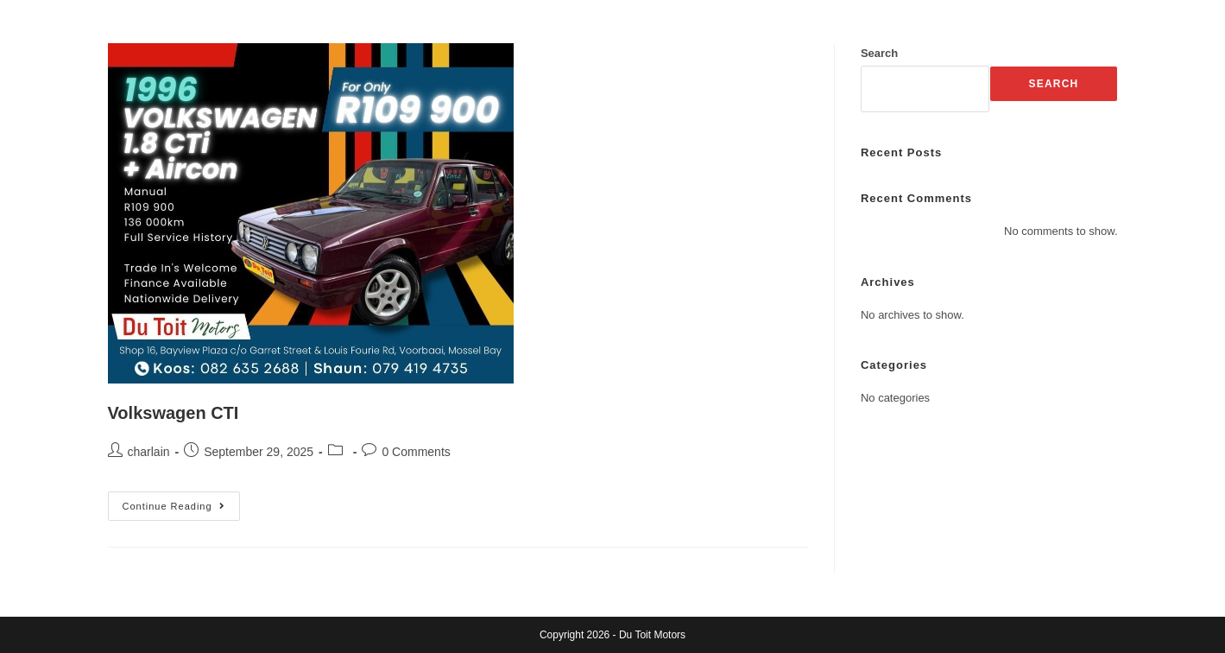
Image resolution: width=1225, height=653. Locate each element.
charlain (149, 452)
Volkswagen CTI (173, 412)
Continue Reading (181, 501)
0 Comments (416, 452)
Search (879, 53)
